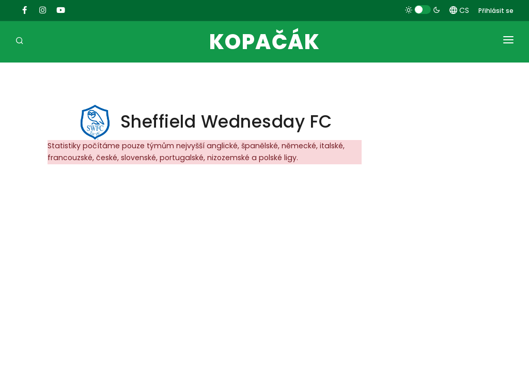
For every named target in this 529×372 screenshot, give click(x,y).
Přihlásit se (496, 10)
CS (459, 10)
